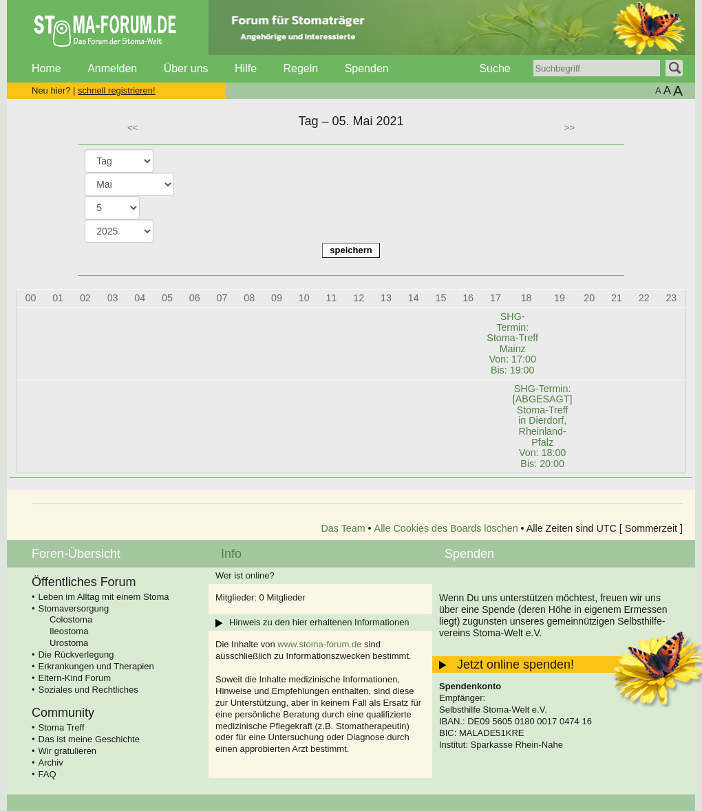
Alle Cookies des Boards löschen (446, 528)
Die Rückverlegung (76, 654)
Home (46, 68)
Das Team (343, 528)
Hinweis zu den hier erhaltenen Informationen (319, 622)
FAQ (47, 774)
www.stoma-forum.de (319, 644)
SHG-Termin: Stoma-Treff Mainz (512, 343)
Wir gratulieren (68, 751)
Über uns (186, 68)
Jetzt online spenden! (515, 664)
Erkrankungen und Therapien (96, 666)
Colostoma (71, 619)
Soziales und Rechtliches (88, 689)
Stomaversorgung (74, 608)
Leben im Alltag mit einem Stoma (104, 597)
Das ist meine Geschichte (89, 739)
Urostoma (69, 643)
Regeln (300, 68)
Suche (494, 68)
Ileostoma (69, 631)
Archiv (51, 762)
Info (231, 554)
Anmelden (112, 68)
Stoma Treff (62, 727)
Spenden (367, 68)
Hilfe (246, 68)
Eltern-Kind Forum (75, 678)
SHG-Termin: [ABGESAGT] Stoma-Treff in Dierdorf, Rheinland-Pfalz (543, 426)
